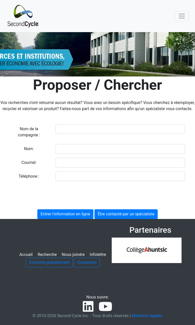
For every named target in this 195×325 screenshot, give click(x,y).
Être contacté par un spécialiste (126, 214)
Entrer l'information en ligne (65, 214)
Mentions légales (147, 315)
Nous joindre (73, 254)
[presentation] (48, 195)
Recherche (47, 254)
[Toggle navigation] (182, 16)
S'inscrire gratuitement (49, 262)
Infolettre (98, 254)
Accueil (25, 254)
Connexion (86, 262)
